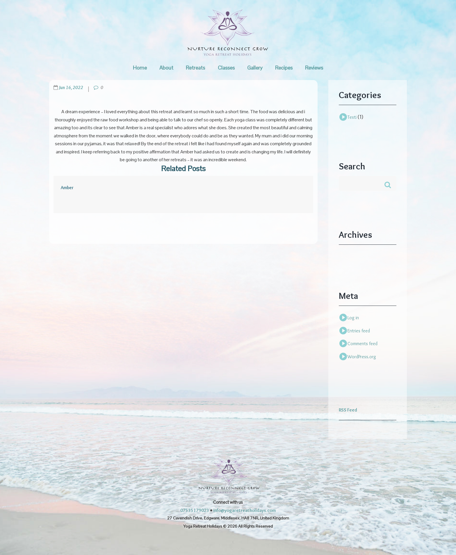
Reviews (314, 67)
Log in (353, 317)
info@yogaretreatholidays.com (244, 510)
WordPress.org (362, 356)
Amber (67, 187)
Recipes (284, 67)
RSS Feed (348, 410)
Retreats (195, 67)
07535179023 (194, 510)
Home (140, 67)
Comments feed (362, 343)
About (166, 67)
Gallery (255, 67)
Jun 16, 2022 (71, 87)
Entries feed (359, 331)
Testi (352, 117)
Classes (226, 67)
